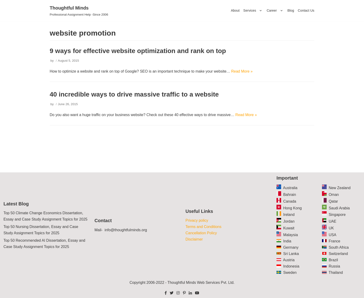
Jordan (289, 221)
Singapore (337, 215)
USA (332, 235)
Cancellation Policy (201, 233)
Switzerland (338, 254)
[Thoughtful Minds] (79, 10)
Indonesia (291, 266)
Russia (334, 266)
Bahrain (289, 195)
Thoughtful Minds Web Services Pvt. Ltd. (200, 283)
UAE (332, 221)
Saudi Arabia (339, 208)
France (334, 241)
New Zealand (340, 188)
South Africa (339, 247)
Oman (334, 195)
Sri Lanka (291, 254)
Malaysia (290, 235)
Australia (290, 188)
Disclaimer (194, 239)
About (235, 10)
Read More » (242, 71)
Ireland (289, 215)
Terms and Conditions (203, 227)
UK (331, 228)
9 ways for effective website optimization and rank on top (138, 50)
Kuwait (288, 228)
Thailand (336, 273)
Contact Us (306, 10)
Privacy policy (196, 220)
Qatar (333, 201)
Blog (290, 10)
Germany (291, 247)
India (287, 241)
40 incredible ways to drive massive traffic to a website (134, 94)
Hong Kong (292, 208)
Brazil (333, 260)
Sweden (290, 273)
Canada (289, 201)
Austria (289, 260)
